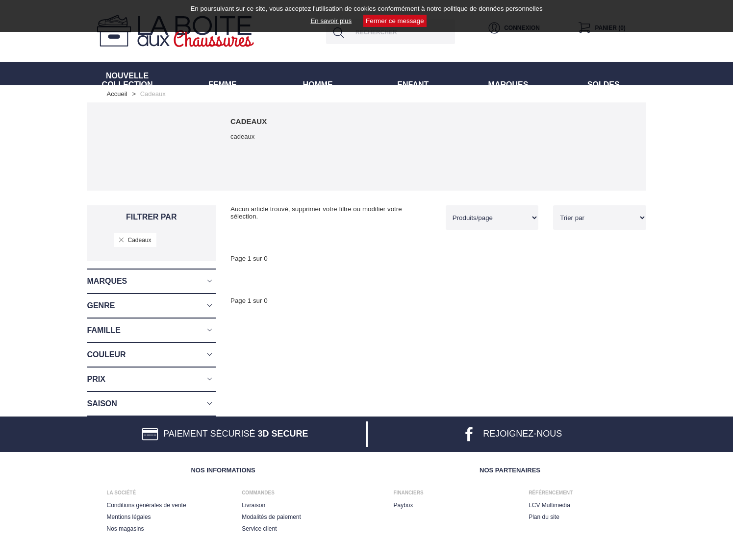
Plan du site (544, 516)
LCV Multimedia (549, 504)
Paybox (403, 504)
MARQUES (508, 73)
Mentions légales (129, 516)
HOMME (317, 73)
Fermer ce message (395, 21)
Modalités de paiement (271, 516)
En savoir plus (331, 21)
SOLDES (603, 73)
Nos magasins (125, 527)
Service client (259, 527)
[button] (151, 281)
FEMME (222, 73)
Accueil (117, 94)
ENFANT (413, 73)
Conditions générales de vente (146, 504)
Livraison (253, 504)
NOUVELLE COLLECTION (127, 73)
